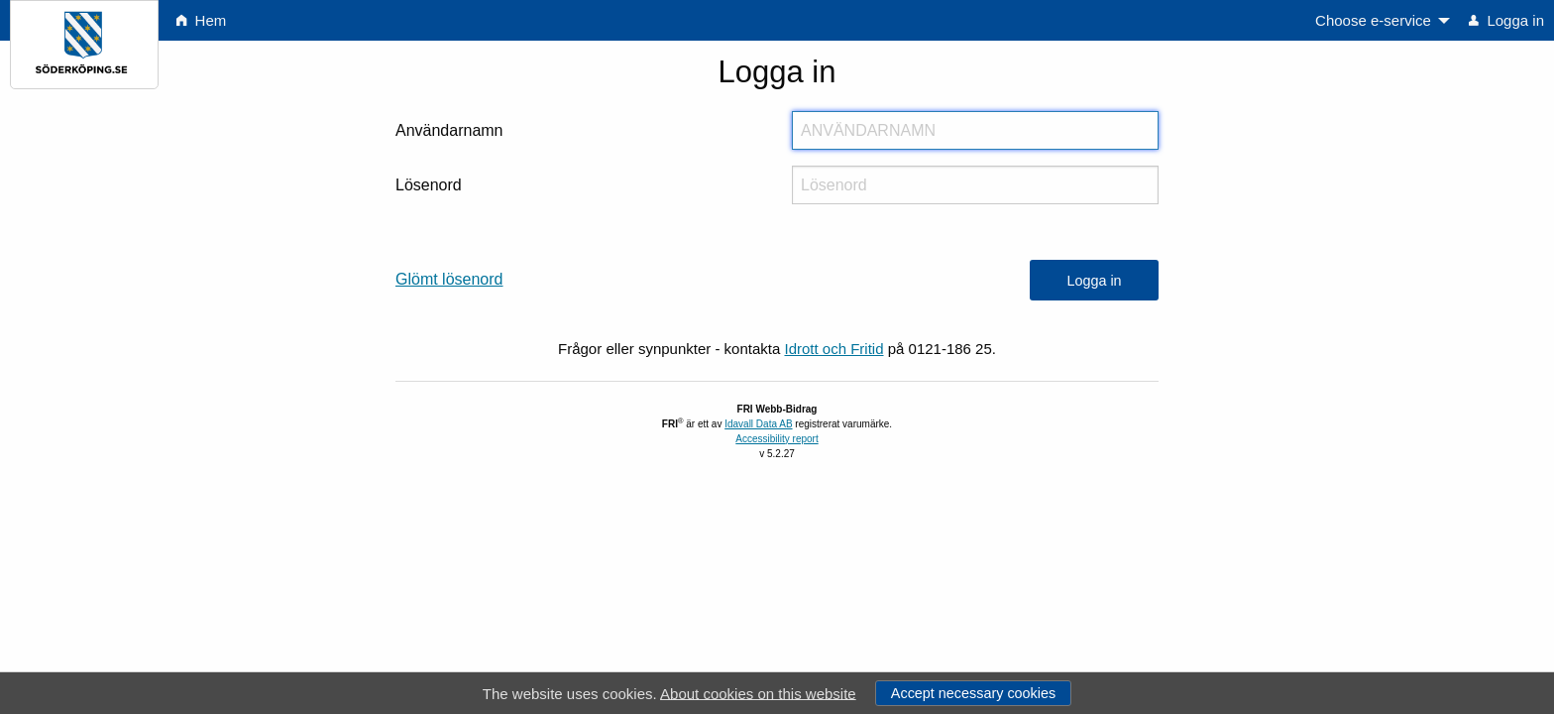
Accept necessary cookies (973, 693)
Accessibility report (776, 438)
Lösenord (428, 185)
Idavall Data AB (758, 423)
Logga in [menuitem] (1506, 20)
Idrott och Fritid (833, 348)
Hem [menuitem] (201, 20)
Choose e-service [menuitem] (1373, 20)
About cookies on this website (758, 692)
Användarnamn (449, 130)
